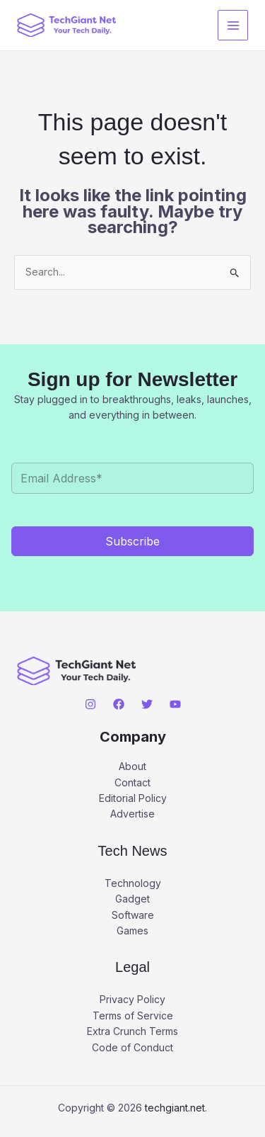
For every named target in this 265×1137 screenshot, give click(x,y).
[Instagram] (90, 704)
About (132, 766)
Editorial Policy (133, 798)
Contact (132, 782)
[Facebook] (118, 704)
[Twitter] (147, 704)
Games (132, 930)
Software (133, 915)
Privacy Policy (132, 999)
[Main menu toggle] (233, 25)
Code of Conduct (132, 1047)
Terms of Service (133, 1015)
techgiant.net (175, 1108)
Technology (133, 883)
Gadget (132, 899)
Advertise (132, 814)
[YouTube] (175, 704)
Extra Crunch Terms (132, 1031)
